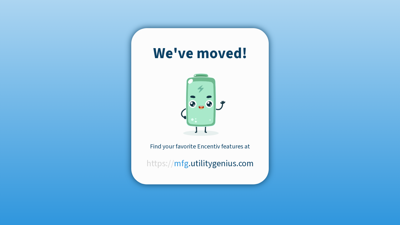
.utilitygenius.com (200, 163)
